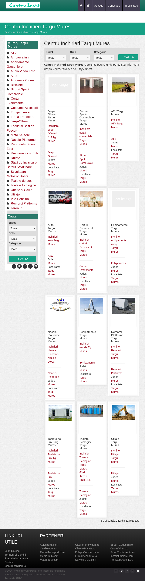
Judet (12, 222)
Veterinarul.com (49, 559)
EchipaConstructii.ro (87, 552)
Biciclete (16, 85)
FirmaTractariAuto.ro (122, 552)
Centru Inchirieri (13, 32)
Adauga (98, 5)
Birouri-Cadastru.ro (121, 544)
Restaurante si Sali (24, 153)
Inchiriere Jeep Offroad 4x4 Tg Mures (53, 133)
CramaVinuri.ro (119, 548)
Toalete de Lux (21, 181)
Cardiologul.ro (48, 548)
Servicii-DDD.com (85, 559)
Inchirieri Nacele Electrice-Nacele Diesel (53, 354)
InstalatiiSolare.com (121, 556)
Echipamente (20, 112)
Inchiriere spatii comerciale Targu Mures (85, 136)
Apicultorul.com (49, 544)
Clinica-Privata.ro (85, 548)
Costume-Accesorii (24, 108)
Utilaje (15, 194)
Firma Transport (22, 117)
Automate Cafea (22, 80)
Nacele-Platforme (23, 140)
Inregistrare (131, 5)
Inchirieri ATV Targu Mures (117, 123)
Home (14, 16)
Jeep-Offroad (20, 121)
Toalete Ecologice (23, 185)
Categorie (15, 243)
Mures (27, 32)
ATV (13, 53)
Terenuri (16, 208)
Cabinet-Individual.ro (87, 544)
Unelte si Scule (21, 190)
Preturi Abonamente (16, 558)
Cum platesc (12, 550)
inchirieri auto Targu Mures (54, 240)
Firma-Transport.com (52, 552)
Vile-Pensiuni (20, 199)
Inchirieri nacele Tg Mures (85, 347)
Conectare (114, 5)
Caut (27, 16)
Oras (12, 233)
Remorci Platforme (23, 203)
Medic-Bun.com (49, 556)
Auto (13, 76)
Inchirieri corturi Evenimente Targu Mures (86, 247)
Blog (39, 16)
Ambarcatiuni (19, 57)
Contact (54, 16)
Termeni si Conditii (15, 554)
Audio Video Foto (22, 71)
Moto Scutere (20, 135)
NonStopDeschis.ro (121, 559)
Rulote (15, 158)
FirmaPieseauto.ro (86, 556)
